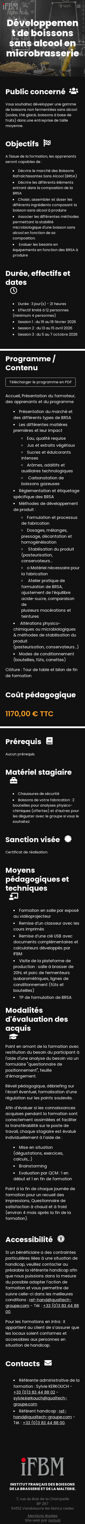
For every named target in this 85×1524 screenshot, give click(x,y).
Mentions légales (43, 1515)
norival (54, 1520)
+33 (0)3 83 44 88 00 (44, 1423)
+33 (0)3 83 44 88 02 (34, 1392)
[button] (78, 6)
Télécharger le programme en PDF (40, 382)
